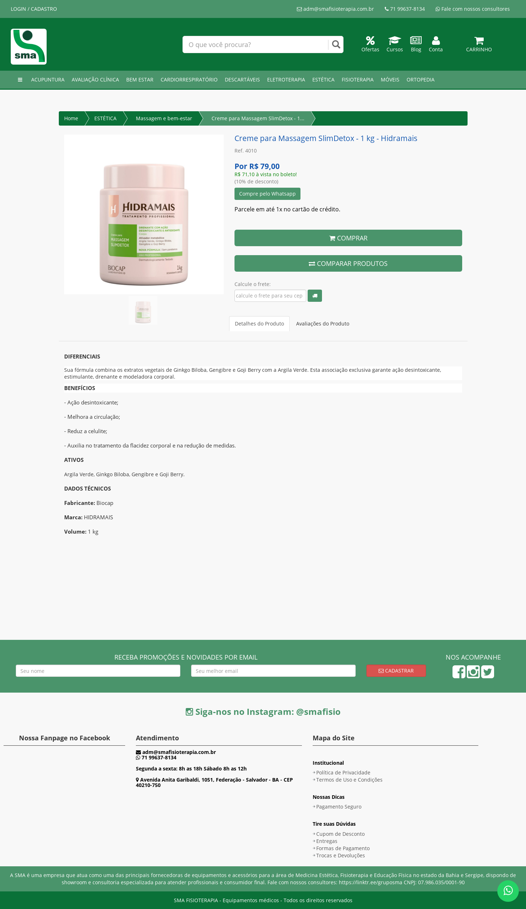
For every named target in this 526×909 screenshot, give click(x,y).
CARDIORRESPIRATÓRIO (189, 79)
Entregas (326, 841)
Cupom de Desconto (340, 833)
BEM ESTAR (139, 79)
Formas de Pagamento (343, 848)
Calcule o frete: (252, 284)
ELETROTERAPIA (286, 79)
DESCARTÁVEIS (242, 79)
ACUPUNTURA (48, 79)
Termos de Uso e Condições (349, 779)
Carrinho (479, 46)
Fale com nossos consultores (473, 8)
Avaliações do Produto (322, 323)
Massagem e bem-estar (164, 118)
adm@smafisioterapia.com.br (335, 8)
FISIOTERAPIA (358, 79)
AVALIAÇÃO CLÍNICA (95, 79)
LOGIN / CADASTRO (34, 8)
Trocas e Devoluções (340, 855)
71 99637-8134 (405, 8)
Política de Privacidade (343, 772)
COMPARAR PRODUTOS (348, 263)
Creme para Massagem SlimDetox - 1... (258, 118)
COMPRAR (348, 238)
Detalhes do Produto (259, 323)
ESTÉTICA (323, 79)
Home (71, 118)
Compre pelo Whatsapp (267, 193)
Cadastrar (396, 670)
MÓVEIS (390, 79)
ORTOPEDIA (421, 79)
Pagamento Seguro (338, 806)
